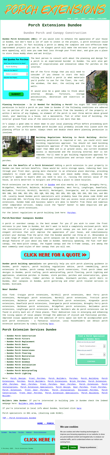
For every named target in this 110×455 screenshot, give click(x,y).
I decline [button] (73, 447)
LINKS (76, 19)
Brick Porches (78, 381)
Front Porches (37, 378)
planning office (72, 124)
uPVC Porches (10, 384)
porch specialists (44, 196)
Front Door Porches (37, 390)
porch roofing (32, 272)
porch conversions (68, 269)
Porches (71, 213)
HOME (69, 19)
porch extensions (89, 309)
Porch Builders (57, 378)
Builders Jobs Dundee (30, 403)
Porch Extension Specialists (36, 387)
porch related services (90, 281)
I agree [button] (64, 447)
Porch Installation (63, 390)
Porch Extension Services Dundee (29, 329)
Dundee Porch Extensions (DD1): (20, 39)
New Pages (12, 432)
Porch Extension (97, 381)
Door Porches (29, 384)
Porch (5, 185)
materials (79, 78)
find (11, 295)
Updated (28, 432)
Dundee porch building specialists (21, 264)
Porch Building (89, 378)
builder (67, 61)
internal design (42, 94)
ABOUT (83, 19)
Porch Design (18, 378)
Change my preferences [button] (88, 447)
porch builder (49, 127)
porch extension (91, 42)
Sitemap (4, 432)
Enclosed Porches (88, 390)
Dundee (51, 185)
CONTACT (91, 19)
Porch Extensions (57, 381)
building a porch (43, 45)
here (51, 324)
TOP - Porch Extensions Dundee (19, 418)
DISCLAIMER (101, 19)
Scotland (16, 284)
